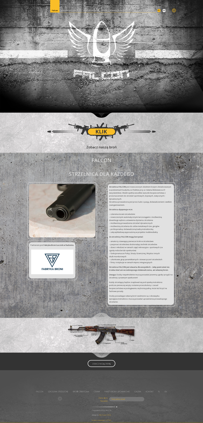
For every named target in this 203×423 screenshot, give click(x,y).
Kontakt (150, 391)
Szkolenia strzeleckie (58, 391)
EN (166, 391)
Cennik (97, 391)
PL (159, 391)
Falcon (39, 391)
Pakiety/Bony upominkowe (117, 391)
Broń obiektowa (81, 391)
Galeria (137, 391)
